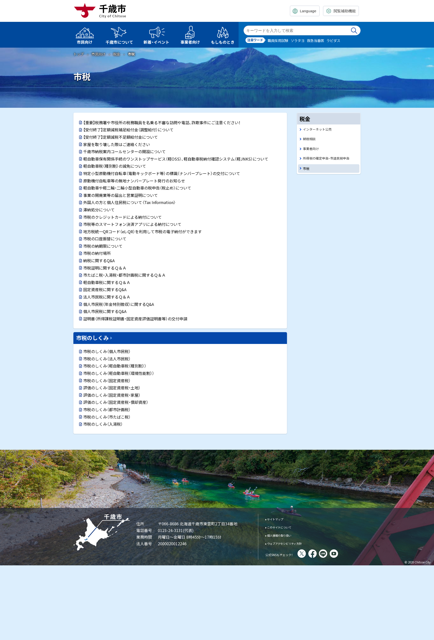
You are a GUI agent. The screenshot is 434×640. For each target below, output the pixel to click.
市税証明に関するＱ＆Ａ (104, 268)
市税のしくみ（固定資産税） (107, 380)
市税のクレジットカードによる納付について (122, 217)
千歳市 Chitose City (101, 10)
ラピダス (333, 40)
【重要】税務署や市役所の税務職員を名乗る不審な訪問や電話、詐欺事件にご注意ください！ (161, 122)
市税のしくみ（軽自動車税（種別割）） (114, 366)
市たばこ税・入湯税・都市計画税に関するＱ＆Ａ (124, 275)
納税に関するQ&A (99, 260)
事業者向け (312, 150)
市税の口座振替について (104, 239)
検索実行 (354, 30)
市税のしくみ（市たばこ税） (107, 417)
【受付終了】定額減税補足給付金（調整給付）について (128, 130)
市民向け (98, 54)
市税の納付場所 (97, 253)
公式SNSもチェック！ (285, 554)
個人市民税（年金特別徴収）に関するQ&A (118, 304)
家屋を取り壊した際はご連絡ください (116, 144)
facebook (326, 553)
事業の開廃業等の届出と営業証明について (120, 195)
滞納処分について (99, 210)
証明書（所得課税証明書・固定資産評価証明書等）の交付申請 (135, 319)
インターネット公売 (319, 129)
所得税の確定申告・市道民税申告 (329, 160)
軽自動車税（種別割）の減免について (114, 166)
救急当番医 (315, 40)
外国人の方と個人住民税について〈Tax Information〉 (129, 202)
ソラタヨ (297, 40)
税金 (116, 54)
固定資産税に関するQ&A (104, 289)
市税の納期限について (102, 246)
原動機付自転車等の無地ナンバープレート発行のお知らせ (134, 181)
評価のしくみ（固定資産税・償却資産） (115, 402)
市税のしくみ (92, 337)
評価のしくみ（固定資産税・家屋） (111, 395)
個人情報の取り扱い (284, 535)
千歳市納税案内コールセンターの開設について (124, 151)
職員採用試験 (278, 40)
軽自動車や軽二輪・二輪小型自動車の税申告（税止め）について (137, 188)
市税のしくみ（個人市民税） (107, 351)
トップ (78, 54)
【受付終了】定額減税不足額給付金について (120, 137)
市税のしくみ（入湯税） (103, 424)
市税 (306, 171)
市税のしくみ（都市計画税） (107, 409)
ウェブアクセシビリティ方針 (291, 543)
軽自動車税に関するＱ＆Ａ (106, 282)
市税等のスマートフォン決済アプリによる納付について (132, 224)
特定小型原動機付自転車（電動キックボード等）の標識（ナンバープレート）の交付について (161, 173)
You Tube (347, 553)
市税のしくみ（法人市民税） (107, 359)
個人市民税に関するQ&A (104, 311)
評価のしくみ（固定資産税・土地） (111, 388)
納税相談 (310, 139)
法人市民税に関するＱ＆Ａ (106, 297)
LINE (336, 553)
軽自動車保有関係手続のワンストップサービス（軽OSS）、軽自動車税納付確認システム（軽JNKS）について (175, 159)
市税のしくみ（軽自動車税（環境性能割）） (118, 373)
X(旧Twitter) (315, 553)
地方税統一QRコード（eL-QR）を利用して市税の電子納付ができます (142, 231)
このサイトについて (284, 527)
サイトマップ (279, 518)
